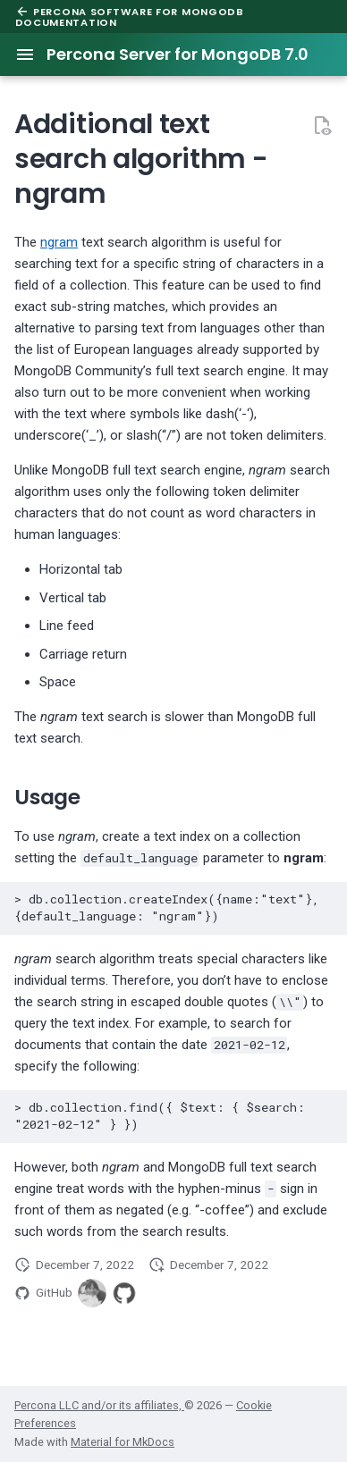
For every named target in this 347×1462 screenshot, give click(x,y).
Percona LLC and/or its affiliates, (99, 1405)
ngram (59, 242)
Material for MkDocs (122, 1442)
